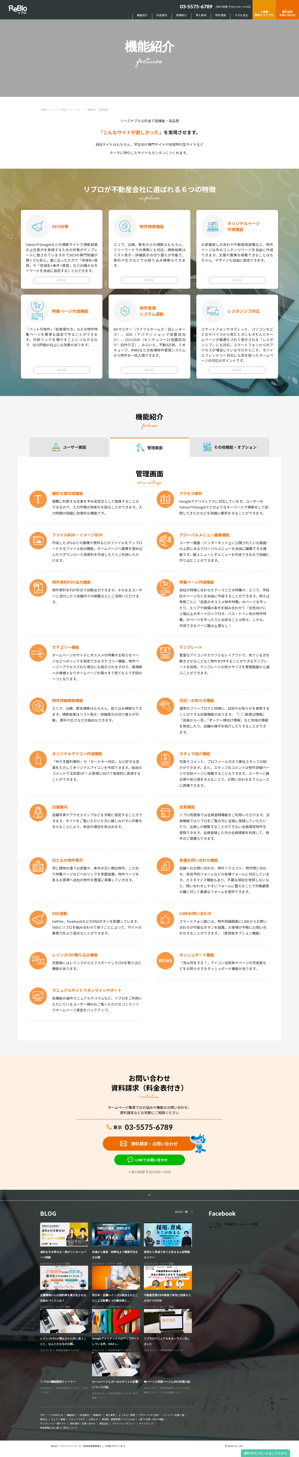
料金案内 (161, 15)
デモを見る (241, 15)
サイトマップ (146, 1423)
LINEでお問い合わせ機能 (151, 1419)
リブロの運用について (170, 1392)
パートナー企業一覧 (173, 1415)
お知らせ (93, 1419)
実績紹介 (181, 15)
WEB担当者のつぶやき (119, 1306)
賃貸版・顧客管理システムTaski (118, 1419)
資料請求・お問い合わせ (82, 1423)
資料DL (43, 1419)
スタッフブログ (77, 1419)
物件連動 (220, 15)
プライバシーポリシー (123, 1423)
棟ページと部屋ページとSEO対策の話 (167, 1381)
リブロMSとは (55, 1415)
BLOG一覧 (181, 1211)
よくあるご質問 (127, 1415)
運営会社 (103, 1423)
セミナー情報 (63, 1263)
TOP (42, 1415)
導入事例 (201, 15)
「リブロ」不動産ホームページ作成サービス (233, 1225)
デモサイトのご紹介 (149, 1415)
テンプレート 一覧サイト (53, 1423)
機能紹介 (142, 15)
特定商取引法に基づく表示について (58, 1427)
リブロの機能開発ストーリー (57, 1381)
